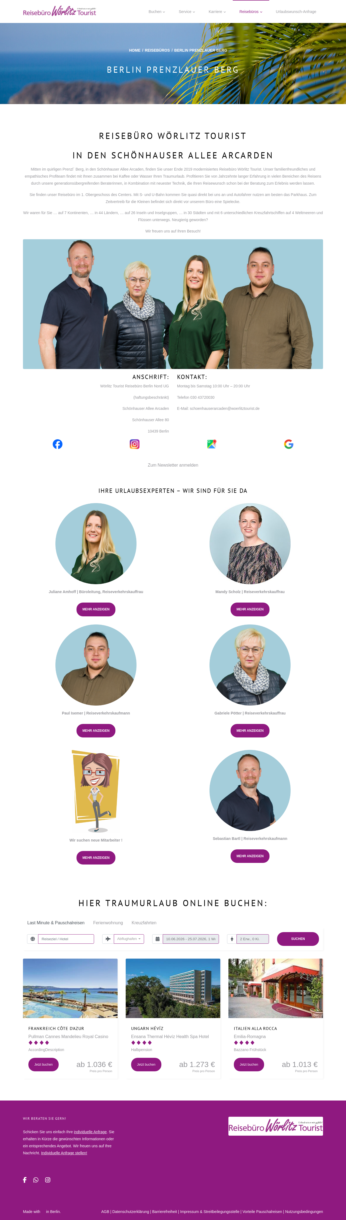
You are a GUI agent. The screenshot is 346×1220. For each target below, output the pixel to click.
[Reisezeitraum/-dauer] (191, 938)
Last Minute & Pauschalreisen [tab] (56, 922)
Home (134, 50)
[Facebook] (25, 1180)
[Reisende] (253, 938)
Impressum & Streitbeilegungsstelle (209, 1211)
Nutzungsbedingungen (304, 1211)
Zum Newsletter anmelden (173, 465)
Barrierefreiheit (164, 1211)
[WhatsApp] (35, 1180)
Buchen (155, 11)
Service (185, 11)
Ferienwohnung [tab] (108, 922)
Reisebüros (249, 11)
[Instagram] (47, 1180)
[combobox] (129, 938)
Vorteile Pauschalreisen (262, 1211)
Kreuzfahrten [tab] (144, 922)
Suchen (298, 939)
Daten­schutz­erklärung (130, 1211)
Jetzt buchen (43, 1064)
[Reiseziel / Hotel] (66, 938)
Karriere (215, 11)
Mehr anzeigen (95, 609)
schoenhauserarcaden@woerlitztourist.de (225, 408)
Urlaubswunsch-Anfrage (296, 11)
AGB (105, 1211)
